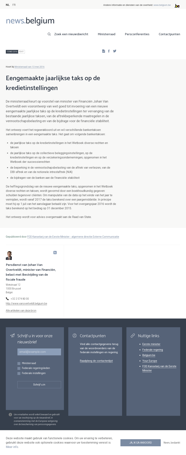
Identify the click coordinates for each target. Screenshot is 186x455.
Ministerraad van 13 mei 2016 (30, 67)
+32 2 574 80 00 (20, 298)
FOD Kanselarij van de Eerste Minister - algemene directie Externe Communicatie (73, 236)
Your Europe (149, 360)
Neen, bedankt (172, 442)
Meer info (12, 447)
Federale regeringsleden (36, 368)
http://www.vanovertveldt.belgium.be (26, 303)
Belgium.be (148, 355)
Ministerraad (106, 34)
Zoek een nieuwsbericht (71, 34)
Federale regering (152, 349)
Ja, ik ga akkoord (140, 442)
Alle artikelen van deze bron (21, 310)
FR (14, 5)
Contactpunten (169, 34)
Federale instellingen (34, 373)
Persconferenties (137, 34)
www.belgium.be (162, 5)
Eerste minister (151, 344)
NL (7, 5)
